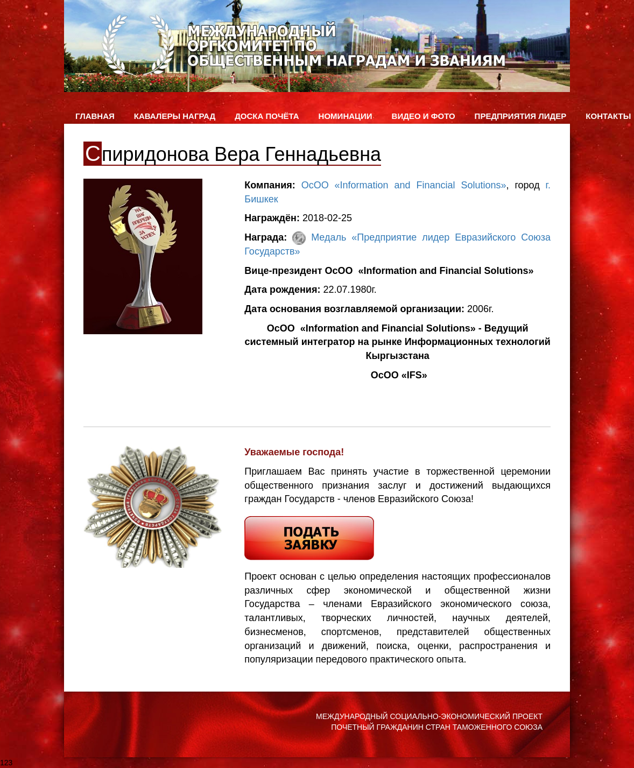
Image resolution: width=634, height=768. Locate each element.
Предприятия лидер (521, 116)
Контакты (608, 116)
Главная (95, 116)
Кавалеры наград (174, 116)
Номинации (345, 116)
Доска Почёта (267, 116)
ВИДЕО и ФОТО (423, 116)
